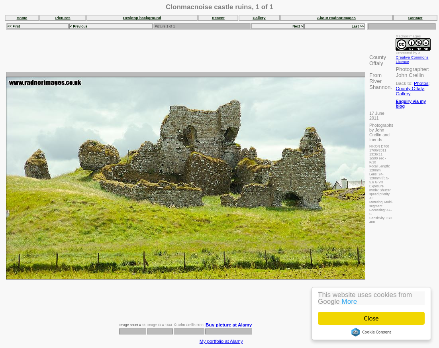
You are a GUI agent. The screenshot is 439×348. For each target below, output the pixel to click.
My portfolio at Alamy (221, 341)
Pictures (63, 18)
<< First (14, 26)
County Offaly (410, 88)
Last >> (358, 26)
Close (371, 318)
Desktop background (142, 18)
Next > (297, 26)
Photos (421, 83)
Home (22, 18)
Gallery (259, 18)
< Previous (79, 26)
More (349, 301)
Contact (415, 18)
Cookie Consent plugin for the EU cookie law (371, 332)
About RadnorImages (336, 18)
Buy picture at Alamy (229, 324)
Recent (218, 18)
